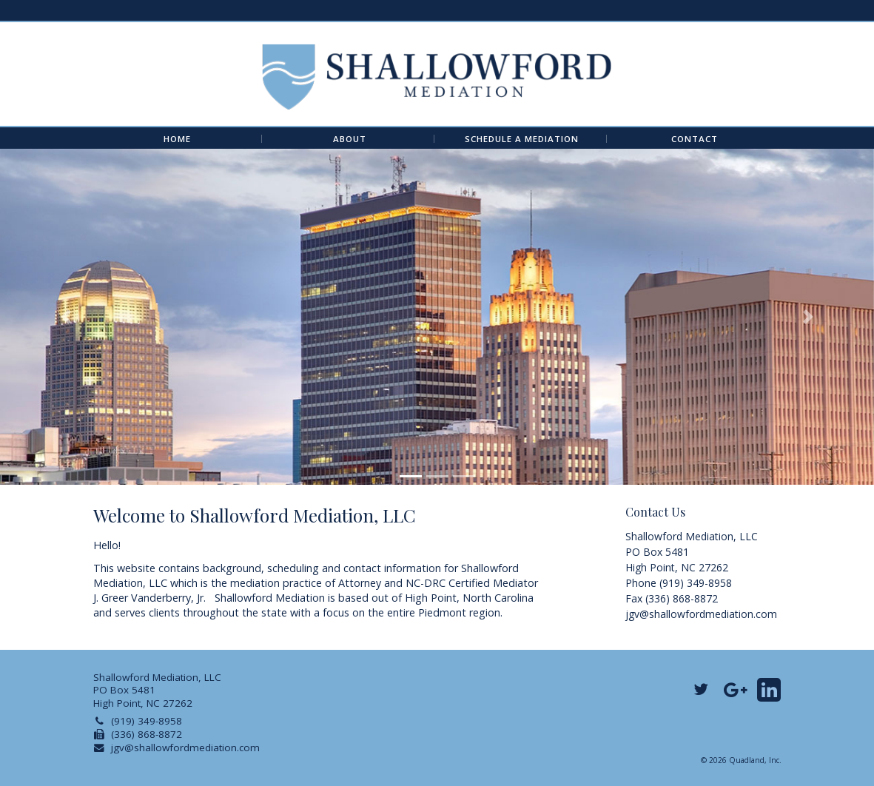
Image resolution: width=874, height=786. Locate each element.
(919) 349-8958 (146, 721)
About (349, 139)
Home (177, 139)
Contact (694, 139)
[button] (65, 317)
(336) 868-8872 (146, 734)
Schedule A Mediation (522, 139)
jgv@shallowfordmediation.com (701, 614)
